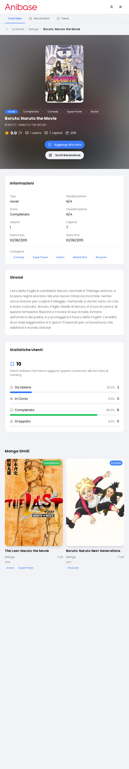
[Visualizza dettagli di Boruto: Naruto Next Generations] (95, 514)
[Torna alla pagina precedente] (7, 29)
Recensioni (39, 18)
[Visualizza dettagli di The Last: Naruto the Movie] (34, 514)
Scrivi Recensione (64, 155)
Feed (63, 18)
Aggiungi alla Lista (64, 145)
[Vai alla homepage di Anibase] (21, 7)
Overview (15, 18)
